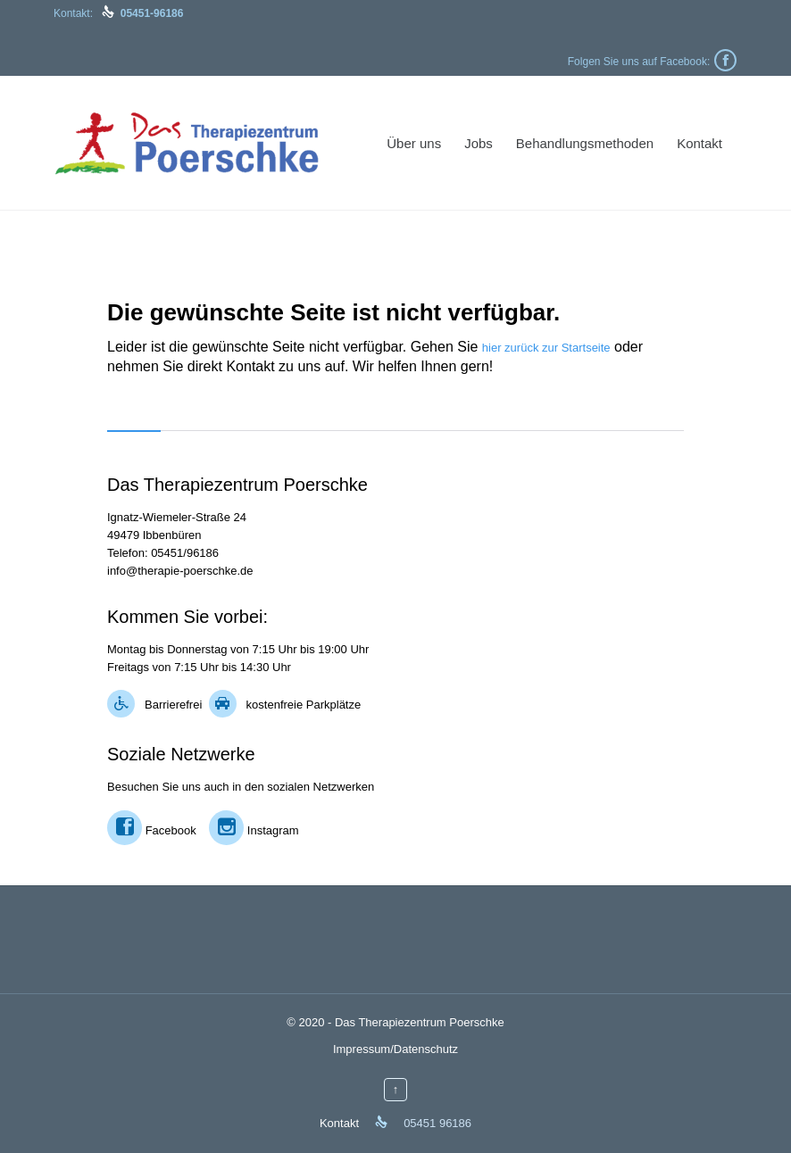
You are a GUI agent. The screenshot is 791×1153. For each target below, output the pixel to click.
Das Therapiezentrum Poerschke (419, 1022)
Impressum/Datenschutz (395, 1049)
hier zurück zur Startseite (546, 347)
